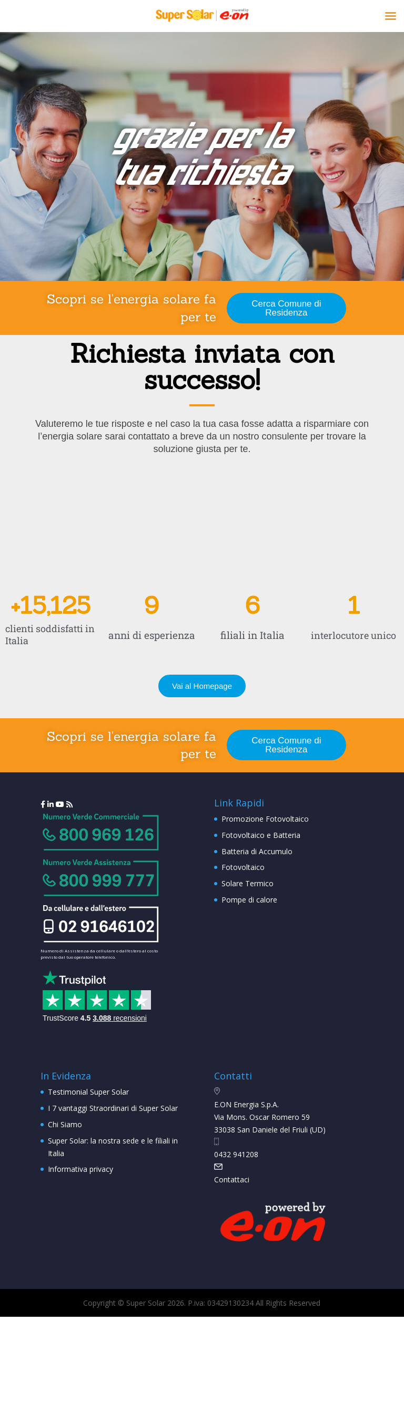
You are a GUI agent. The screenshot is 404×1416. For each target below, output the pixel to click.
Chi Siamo (65, 1124)
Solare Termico (247, 883)
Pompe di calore (249, 900)
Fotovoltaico (243, 867)
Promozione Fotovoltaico (265, 819)
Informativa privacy (80, 1169)
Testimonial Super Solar (88, 1092)
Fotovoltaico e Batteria (260, 835)
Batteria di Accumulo (256, 851)
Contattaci (231, 1179)
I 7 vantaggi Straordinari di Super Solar (113, 1108)
